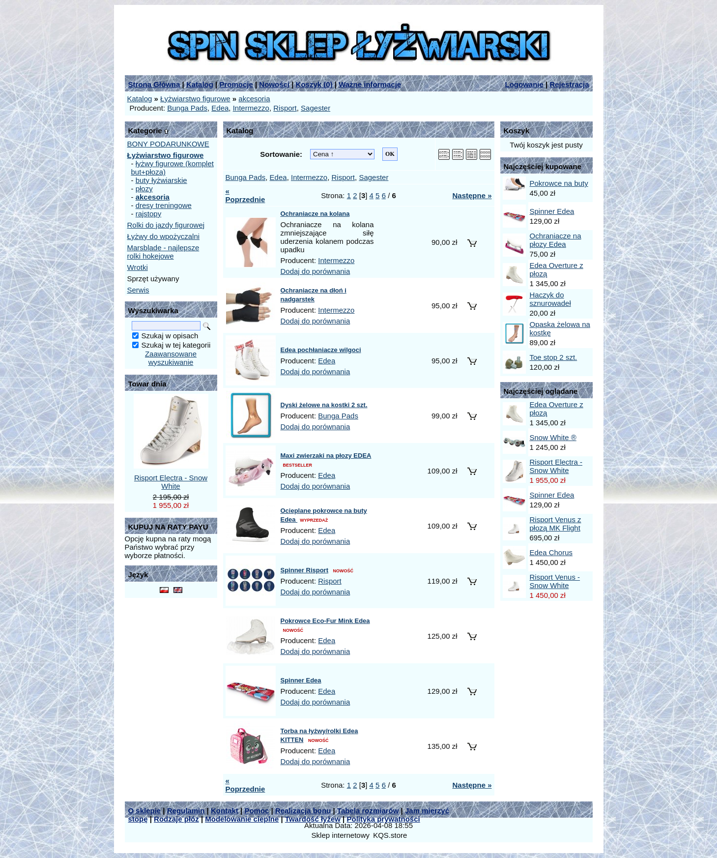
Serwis (138, 290)
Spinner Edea (301, 680)
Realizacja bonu (303, 810)
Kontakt (224, 810)
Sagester (315, 108)
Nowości (274, 84)
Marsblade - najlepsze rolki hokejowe (163, 251)
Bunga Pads (187, 108)
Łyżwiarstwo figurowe (195, 98)
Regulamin (186, 810)
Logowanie (524, 84)
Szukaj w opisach (170, 335)
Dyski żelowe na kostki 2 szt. (324, 405)
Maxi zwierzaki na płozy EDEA (326, 455)
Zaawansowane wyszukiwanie (171, 358)
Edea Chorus (551, 552)
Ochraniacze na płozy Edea (555, 240)
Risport (285, 108)
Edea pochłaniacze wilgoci (321, 350)
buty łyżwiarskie (161, 180)
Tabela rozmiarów (368, 810)
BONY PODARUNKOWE (168, 144)
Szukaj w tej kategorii (176, 345)
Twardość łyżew (313, 819)
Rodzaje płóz (176, 819)
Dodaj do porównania (315, 271)
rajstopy (149, 213)
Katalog (199, 84)
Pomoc (256, 810)
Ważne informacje (370, 84)
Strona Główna (154, 84)
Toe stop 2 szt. (553, 357)
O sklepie (144, 810)
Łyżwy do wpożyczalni (163, 236)
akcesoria (254, 98)
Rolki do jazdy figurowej (166, 225)
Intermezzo (251, 108)
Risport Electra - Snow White (170, 481)
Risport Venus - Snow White (555, 581)
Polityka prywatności (383, 819)
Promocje (236, 84)
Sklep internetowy (341, 835)
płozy (144, 188)
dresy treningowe (164, 205)
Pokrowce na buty (559, 183)
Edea (220, 108)
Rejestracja (569, 84)
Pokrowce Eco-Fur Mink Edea (325, 620)
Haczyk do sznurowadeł (550, 299)
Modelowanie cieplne (242, 819)
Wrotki (137, 267)
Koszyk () (314, 84)
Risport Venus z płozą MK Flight (555, 523)
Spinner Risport (305, 570)
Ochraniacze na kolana (315, 213)
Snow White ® (553, 437)
